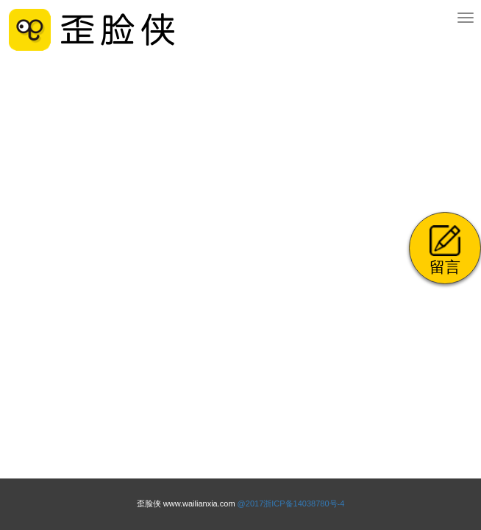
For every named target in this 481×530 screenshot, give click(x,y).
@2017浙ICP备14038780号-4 (291, 503)
